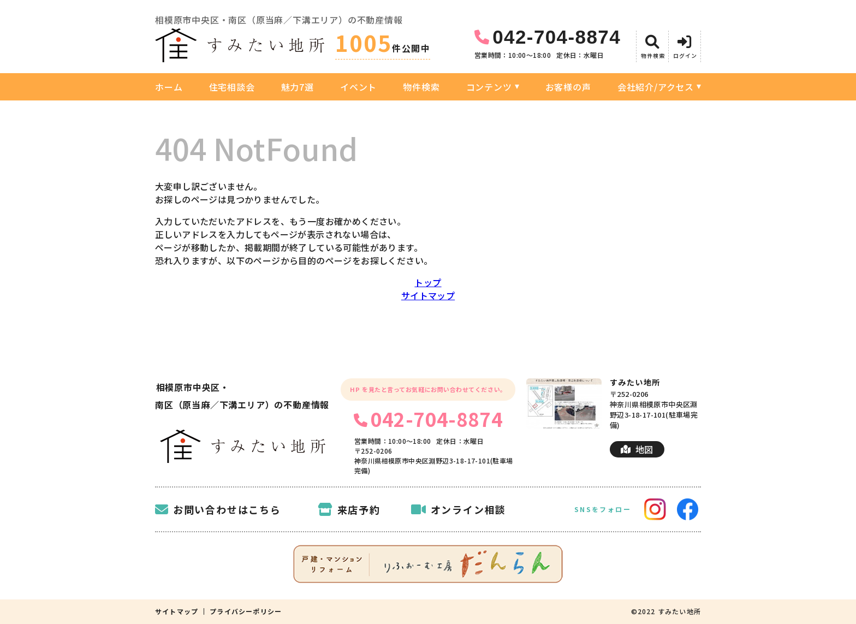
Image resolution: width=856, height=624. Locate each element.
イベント (358, 86)
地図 (637, 449)
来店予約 (349, 509)
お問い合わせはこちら (218, 509)
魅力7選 (297, 86)
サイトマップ (428, 295)
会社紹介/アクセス (655, 86)
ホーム (168, 86)
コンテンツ (489, 86)
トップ (427, 282)
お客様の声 (568, 86)
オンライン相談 (458, 509)
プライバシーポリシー (246, 611)
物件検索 (421, 86)
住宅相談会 (232, 86)
